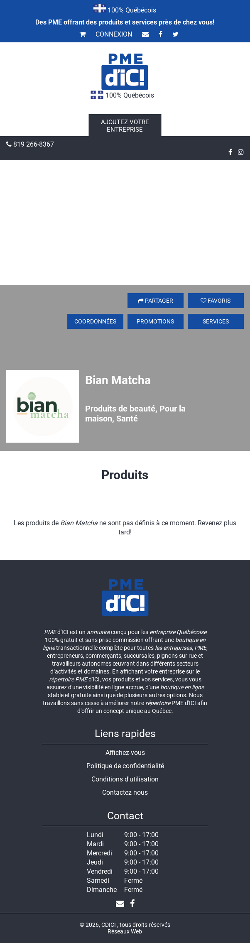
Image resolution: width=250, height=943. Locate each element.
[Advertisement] (125, 222)
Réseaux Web (125, 931)
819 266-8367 (30, 144)
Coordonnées (95, 321)
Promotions (155, 321)
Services (216, 321)
